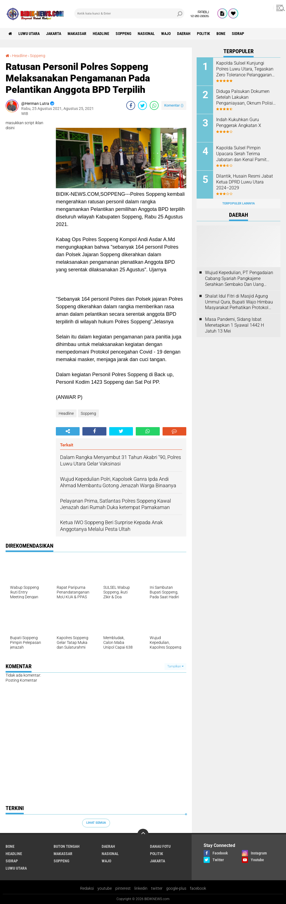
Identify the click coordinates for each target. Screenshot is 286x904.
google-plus (176, 888)
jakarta (53, 33)
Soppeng (123, 33)
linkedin (140, 888)
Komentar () (173, 105)
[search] (129, 13)
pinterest (123, 888)
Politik (203, 33)
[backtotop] (143, 834)
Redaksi (87, 888)
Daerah (183, 33)
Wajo (166, 33)
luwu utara (29, 33)
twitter (157, 888)
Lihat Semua (96, 823)
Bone (220, 33)
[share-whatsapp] (154, 105)
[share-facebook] (130, 105)
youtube (104, 888)
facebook (198, 888)
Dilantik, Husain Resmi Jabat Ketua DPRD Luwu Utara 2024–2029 (244, 181)
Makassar (77, 33)
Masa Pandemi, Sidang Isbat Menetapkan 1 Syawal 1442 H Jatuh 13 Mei (234, 325)
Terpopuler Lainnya (238, 203)
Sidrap (238, 33)
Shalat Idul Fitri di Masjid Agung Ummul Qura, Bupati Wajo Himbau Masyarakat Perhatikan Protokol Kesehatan (239, 302)
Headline (101, 33)
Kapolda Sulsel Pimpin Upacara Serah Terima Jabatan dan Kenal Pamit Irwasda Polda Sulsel (241, 154)
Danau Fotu (160, 846)
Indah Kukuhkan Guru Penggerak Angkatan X (238, 122)
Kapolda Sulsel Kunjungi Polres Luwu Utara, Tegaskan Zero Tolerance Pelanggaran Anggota (244, 69)
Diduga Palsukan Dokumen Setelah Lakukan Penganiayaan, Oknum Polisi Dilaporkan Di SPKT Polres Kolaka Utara (244, 97)
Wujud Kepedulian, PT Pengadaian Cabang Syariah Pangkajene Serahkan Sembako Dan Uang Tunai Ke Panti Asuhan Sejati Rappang (239, 278)
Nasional (146, 33)
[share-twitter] (142, 105)
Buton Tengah (67, 846)
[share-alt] (68, 431)
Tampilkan (175, 666)
